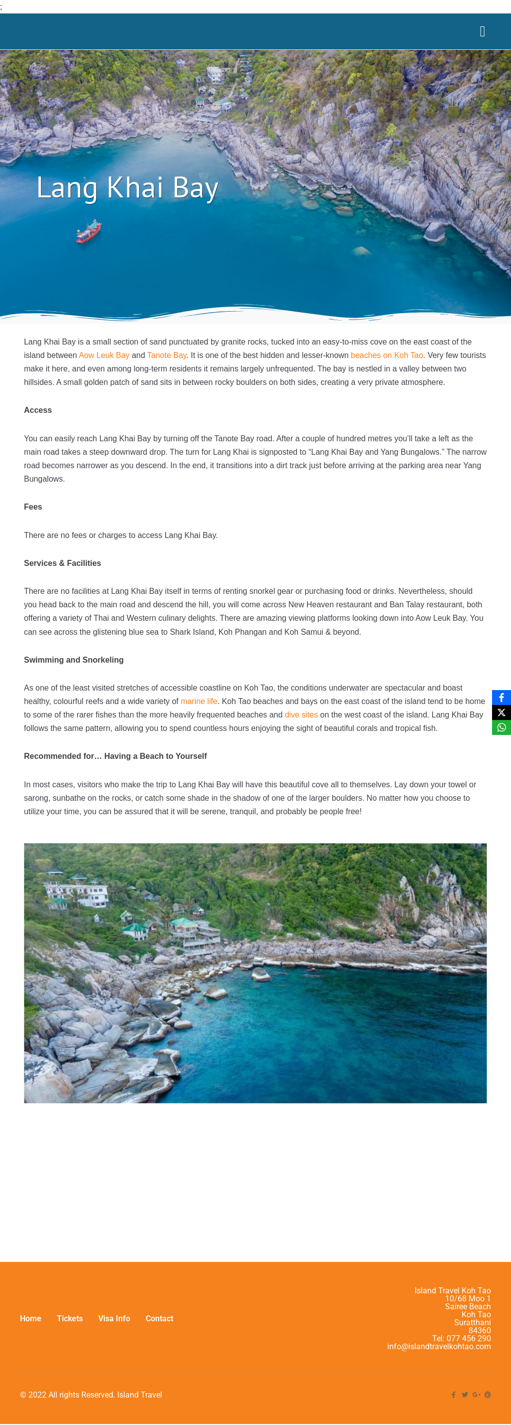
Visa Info (114, 1333)
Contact (159, 1333)
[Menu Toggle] (483, 31)
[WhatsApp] (501, 727)
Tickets (70, 1333)
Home (30, 1333)
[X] (501, 712)
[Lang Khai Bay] (255, 1176)
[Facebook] (501, 697)
